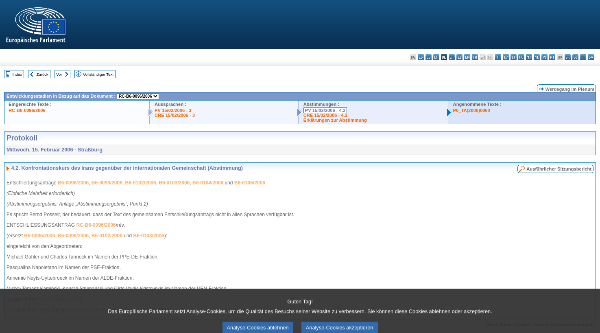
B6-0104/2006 (207, 183)
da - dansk (436, 57)
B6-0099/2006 (107, 183)
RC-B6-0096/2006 (27, 110)
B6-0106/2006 (249, 183)
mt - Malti (529, 57)
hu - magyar (521, 57)
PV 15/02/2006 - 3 (173, 110)
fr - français (475, 57)
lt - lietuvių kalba (514, 57)
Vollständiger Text (98, 74)
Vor (59, 74)
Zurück (42, 74)
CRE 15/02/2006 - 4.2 (325, 115)
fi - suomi (583, 57)
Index (17, 74)
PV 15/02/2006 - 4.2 (325, 110)
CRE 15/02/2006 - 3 (175, 115)
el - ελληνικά (459, 57)
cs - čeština (428, 57)
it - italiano (498, 57)
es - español (421, 57)
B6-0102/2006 (140, 183)
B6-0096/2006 (73, 183)
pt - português (552, 57)
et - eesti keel (452, 57)
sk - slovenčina (568, 57)
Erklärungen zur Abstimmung (335, 120)
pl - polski (544, 57)
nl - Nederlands (537, 57)
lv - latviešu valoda (506, 57)
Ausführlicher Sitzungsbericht (558, 168)
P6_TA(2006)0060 (471, 110)
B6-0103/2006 (174, 183)
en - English (467, 57)
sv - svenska (591, 57)
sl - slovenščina (575, 57)
